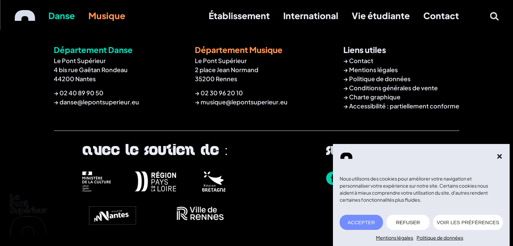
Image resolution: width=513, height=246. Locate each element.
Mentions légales (394, 239)
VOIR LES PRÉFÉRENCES (468, 223)
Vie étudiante (381, 15)
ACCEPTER (361, 223)
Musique (106, 15)
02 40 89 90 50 (81, 93)
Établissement (239, 15)
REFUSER (408, 223)
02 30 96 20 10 (222, 93)
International (310, 15)
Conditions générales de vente (393, 88)
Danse (61, 15)
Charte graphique (374, 97)
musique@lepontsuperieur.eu (244, 102)
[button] (499, 157)
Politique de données (440, 239)
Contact (441, 15)
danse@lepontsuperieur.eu (99, 102)
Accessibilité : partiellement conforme (404, 106)
